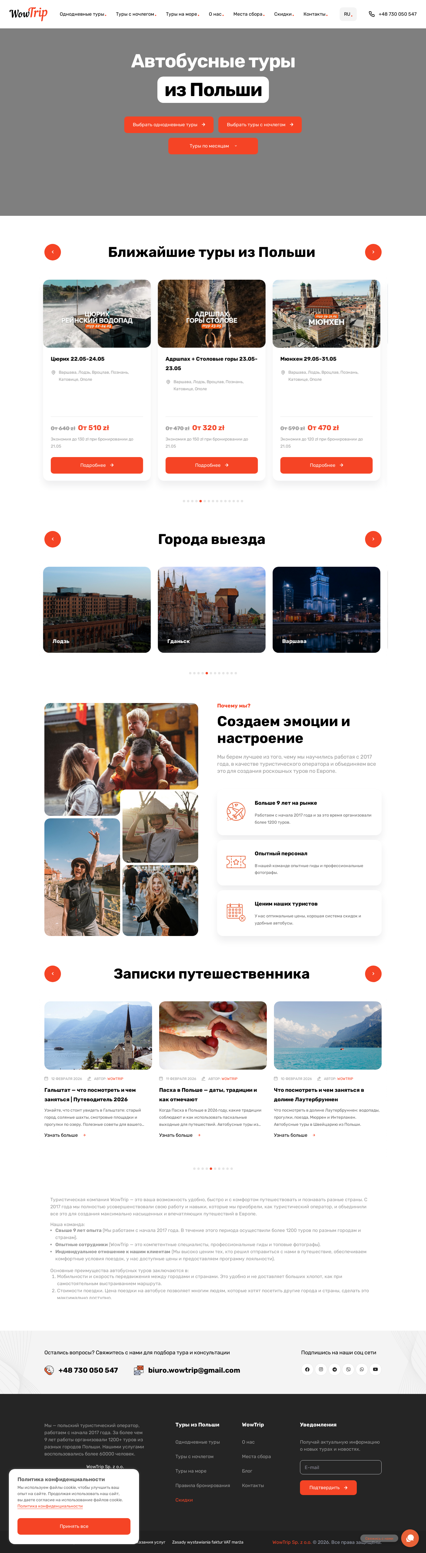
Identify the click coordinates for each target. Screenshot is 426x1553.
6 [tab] (205, 501)
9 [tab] (217, 501)
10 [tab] (221, 501)
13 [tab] (234, 501)
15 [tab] (242, 501)
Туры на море (190, 1471)
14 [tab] (238, 501)
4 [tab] (196, 501)
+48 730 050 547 (393, 14)
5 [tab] (200, 501)
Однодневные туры (197, 1442)
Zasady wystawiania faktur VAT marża (207, 1542)
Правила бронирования (202, 1485)
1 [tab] (184, 501)
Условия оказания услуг (141, 1542)
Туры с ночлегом (194, 1456)
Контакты (253, 1485)
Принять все (74, 1526)
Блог (247, 1471)
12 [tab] (229, 501)
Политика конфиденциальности (50, 1506)
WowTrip (115, 1079)
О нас (248, 1442)
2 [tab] (188, 501)
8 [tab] (213, 501)
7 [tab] (209, 501)
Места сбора (256, 1456)
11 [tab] (225, 501)
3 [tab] (192, 501)
